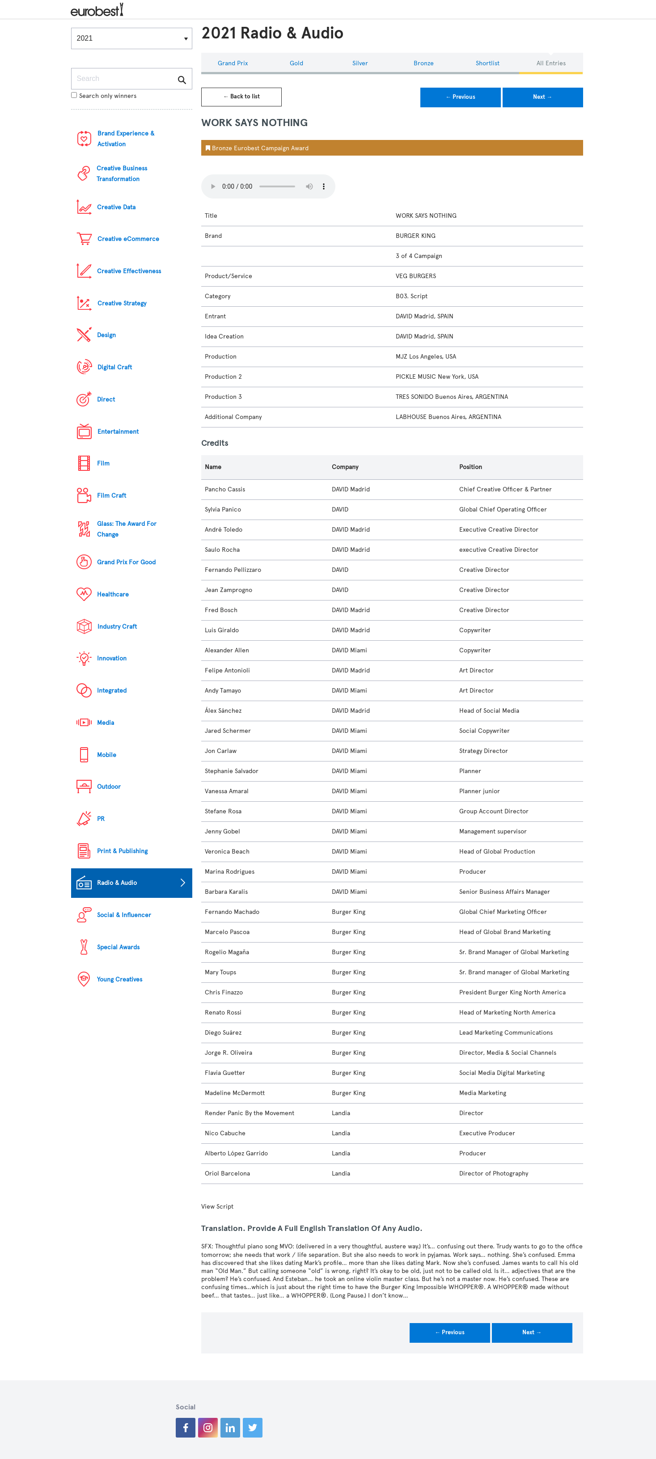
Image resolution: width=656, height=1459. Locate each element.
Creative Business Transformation (122, 174)
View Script (217, 1206)
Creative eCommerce (128, 239)
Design (106, 335)
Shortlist (487, 63)
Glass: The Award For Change (127, 529)
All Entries (551, 63)
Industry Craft (117, 626)
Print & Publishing (122, 851)
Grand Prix (233, 63)
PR (101, 819)
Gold (296, 63)
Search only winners (103, 96)
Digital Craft (114, 367)
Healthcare (113, 594)
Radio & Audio (117, 883)
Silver (360, 63)
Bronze (424, 63)
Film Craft (111, 495)
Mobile (106, 755)
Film (103, 463)
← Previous (460, 97)
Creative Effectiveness (129, 271)
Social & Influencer (124, 915)
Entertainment (118, 432)
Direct (106, 399)
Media (105, 723)
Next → (542, 97)
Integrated (112, 690)
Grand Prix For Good (126, 562)
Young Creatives (119, 979)
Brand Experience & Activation (125, 139)
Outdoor (109, 787)
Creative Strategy (121, 303)
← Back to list (241, 96)
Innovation (112, 658)
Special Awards (118, 947)
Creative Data (116, 207)
